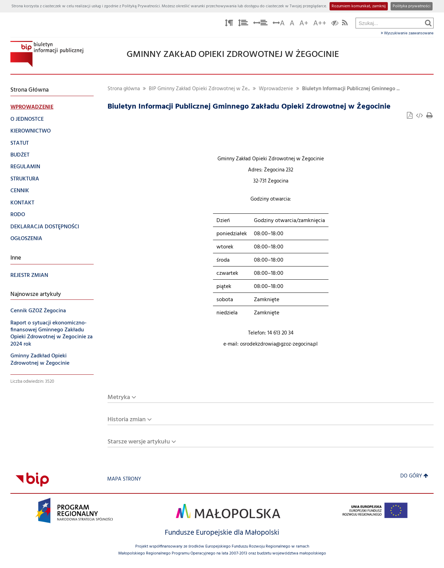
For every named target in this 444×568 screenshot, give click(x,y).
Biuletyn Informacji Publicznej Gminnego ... (351, 89)
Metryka (119, 397)
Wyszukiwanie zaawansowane (407, 33)
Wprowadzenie (276, 89)
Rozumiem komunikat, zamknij (359, 6)
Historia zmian (127, 420)
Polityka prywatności (411, 6)
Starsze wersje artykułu (139, 442)
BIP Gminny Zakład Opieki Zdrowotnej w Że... (199, 89)
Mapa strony (124, 479)
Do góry (414, 476)
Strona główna (124, 89)
